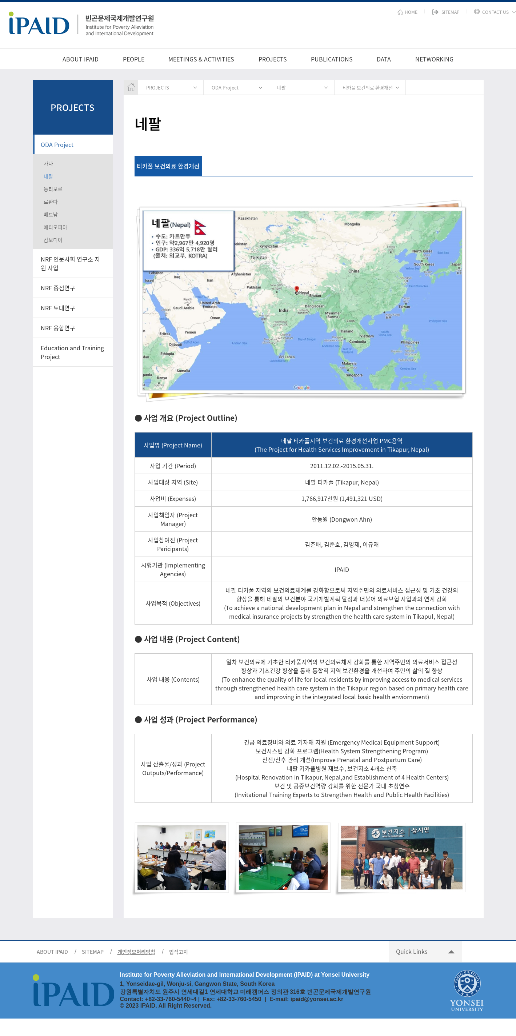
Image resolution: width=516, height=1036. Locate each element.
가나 (48, 163)
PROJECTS (273, 59)
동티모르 (53, 188)
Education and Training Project (72, 352)
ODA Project (57, 144)
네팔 (48, 176)
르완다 (51, 201)
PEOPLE (133, 59)
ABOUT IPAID (81, 59)
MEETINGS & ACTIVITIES (201, 59)
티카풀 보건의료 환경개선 (368, 87)
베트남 (51, 214)
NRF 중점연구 (58, 287)
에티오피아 (55, 227)
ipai (296, 999)
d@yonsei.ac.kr (321, 999)
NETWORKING (434, 59)
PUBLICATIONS (332, 59)
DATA (384, 59)
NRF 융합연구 (58, 327)
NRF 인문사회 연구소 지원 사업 (70, 263)
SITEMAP (93, 951)
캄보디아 (53, 239)
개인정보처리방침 (136, 951)
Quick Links (411, 951)
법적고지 (178, 951)
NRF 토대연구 (58, 307)
